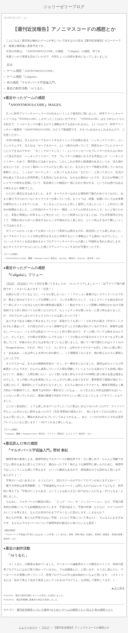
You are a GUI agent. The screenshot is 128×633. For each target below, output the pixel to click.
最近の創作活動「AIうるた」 (26, 88)
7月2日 (10, 283)
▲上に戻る (118, 588)
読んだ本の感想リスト (99, 609)
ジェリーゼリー (28, 627)
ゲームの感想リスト (74, 609)
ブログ (45, 627)
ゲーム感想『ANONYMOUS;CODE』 (31, 70)
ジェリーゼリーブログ (64, 6)
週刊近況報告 (25, 609)
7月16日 (21, 283)
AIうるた (55, 609)
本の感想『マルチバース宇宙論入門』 (32, 82)
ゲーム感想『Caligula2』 (23, 76)
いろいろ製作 (41, 609)
